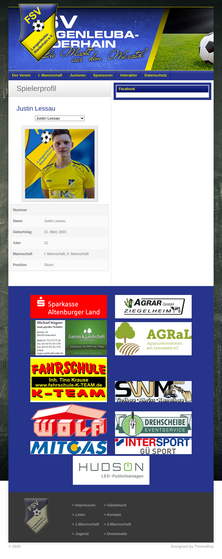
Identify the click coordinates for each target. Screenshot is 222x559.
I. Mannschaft (50, 75)
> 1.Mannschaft (85, 524)
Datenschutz (156, 75)
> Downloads (115, 534)
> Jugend (80, 534)
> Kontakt (112, 514)
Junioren (78, 75)
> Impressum (83, 505)
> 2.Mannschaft (117, 524)
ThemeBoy (204, 546)
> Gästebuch (115, 505)
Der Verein (21, 75)
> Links (78, 514)
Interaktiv (128, 75)
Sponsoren (103, 75)
